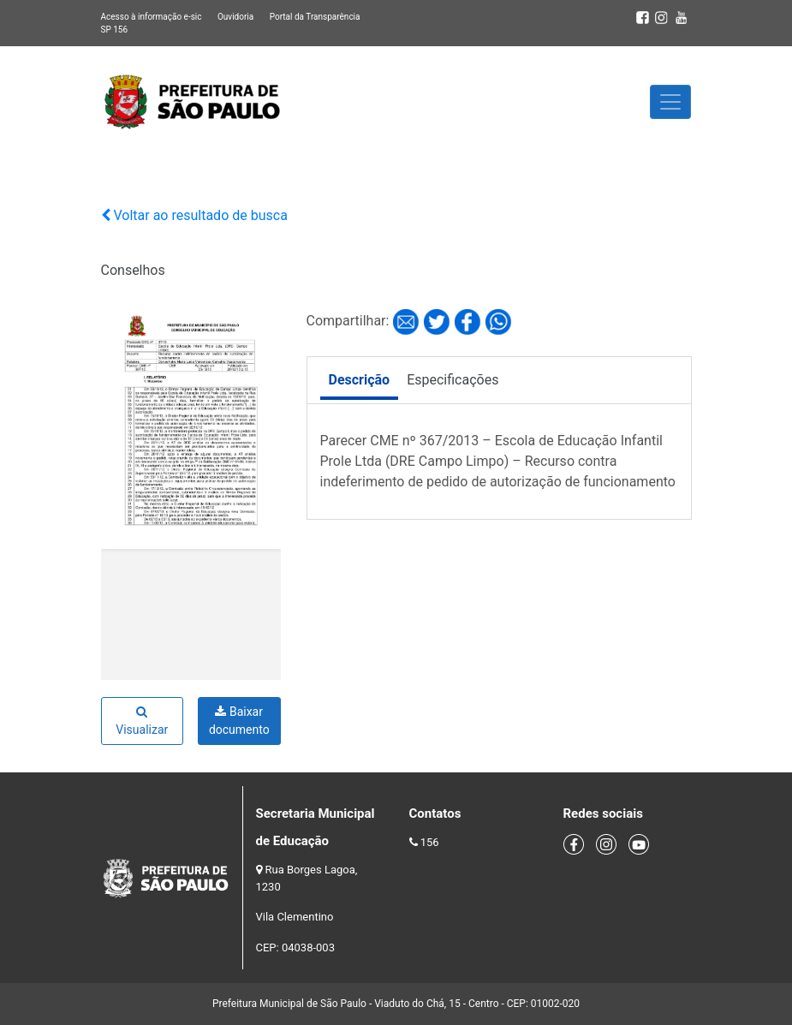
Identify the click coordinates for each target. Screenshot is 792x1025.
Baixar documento (239, 720)
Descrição (359, 380)
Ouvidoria (235, 16)
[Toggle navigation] (670, 102)
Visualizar (142, 721)
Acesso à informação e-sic (151, 16)
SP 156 (114, 29)
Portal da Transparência (315, 16)
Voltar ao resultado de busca (194, 215)
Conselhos (133, 270)
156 (429, 842)
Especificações (452, 380)
